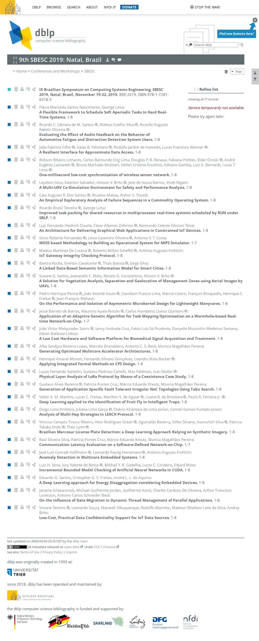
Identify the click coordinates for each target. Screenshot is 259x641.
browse (54, 7)
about (92, 7)
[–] (196, 89)
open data (71, 547)
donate (129, 7)
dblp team (80, 541)
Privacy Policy (52, 552)
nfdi (108, 7)
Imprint (71, 552)
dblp (36, 7)
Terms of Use (29, 552)
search (73, 7)
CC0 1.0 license (104, 547)
